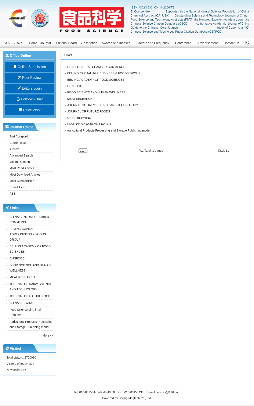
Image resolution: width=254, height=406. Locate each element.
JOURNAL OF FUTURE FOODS (31, 296)
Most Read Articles (22, 168)
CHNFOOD (17, 258)
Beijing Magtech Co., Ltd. (135, 398)
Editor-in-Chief (30, 99)
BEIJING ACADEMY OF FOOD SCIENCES (95, 79)
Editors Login (30, 88)
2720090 (30, 357)
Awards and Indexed (116, 43)
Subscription (88, 43)
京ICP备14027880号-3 (127, 386)
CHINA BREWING (22, 303)
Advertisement (207, 43)
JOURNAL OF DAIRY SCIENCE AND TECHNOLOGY (102, 105)
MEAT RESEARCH (22, 277)
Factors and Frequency (153, 43)
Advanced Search (21, 155)
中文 (247, 43)
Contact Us (231, 43)
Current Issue (18, 142)
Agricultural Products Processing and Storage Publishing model (108, 130)
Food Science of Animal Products (89, 124)
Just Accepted (19, 136)
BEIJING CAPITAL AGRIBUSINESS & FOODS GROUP (28, 234)
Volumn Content (20, 162)
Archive (14, 149)
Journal (46, 43)
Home (33, 43)
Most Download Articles (25, 174)
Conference (183, 43)
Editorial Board (66, 43)
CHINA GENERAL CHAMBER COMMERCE (96, 67)
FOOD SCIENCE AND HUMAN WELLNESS (96, 92)
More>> (48, 335)
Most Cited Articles (22, 181)
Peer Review (29, 77)
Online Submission (29, 67)
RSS (13, 193)
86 (24, 369)
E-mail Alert (17, 187)
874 (31, 363)
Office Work (29, 110)
